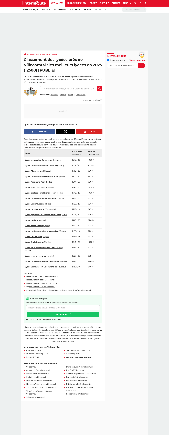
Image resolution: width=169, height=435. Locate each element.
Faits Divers (60, 10)
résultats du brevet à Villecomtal (43, 283)
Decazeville (81, 94)
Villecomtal (31, 367)
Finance (115, 3)
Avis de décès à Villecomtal (38, 370)
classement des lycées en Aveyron (43, 276)
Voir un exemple (137, 60)
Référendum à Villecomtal (77, 394)
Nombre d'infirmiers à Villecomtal (41, 384)
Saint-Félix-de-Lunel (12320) (78, 350)
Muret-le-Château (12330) (37, 354)
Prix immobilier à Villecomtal (78, 384)
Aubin (70, 94)
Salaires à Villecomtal (35, 397)
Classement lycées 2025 (39, 54)
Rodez (63, 94)
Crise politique (30, 10)
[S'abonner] (126, 65)
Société (46, 10)
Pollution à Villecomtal (36, 377)
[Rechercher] (134, 9)
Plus (127, 3)
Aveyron (55, 54)
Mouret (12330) (32, 357)
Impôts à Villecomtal (75, 370)
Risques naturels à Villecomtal (39, 380)
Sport (93, 3)
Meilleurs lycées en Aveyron (78, 357)
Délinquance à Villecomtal (37, 374)
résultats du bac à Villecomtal (41, 280)
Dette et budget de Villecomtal (79, 367)
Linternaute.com (116, 60)
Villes (98, 10)
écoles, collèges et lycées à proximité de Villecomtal (68, 290)
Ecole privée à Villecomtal (77, 377)
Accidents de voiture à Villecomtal (40, 387)
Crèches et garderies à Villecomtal (81, 374)
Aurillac (42, 220)
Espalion (54, 94)
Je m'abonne (61, 314)
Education (75, 10)
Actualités (57, 3)
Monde (87, 10)
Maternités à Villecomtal (76, 380)
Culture (104, 3)
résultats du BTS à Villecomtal (42, 287)
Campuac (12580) (33, 350)
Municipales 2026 (76, 3)
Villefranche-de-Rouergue (55, 267)
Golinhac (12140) (73, 354)
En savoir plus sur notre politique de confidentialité (43, 319)
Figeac (46, 226)
